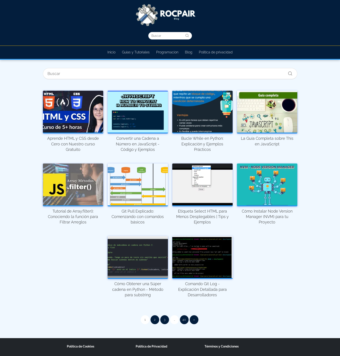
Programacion (167, 52)
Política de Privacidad (151, 346)
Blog (188, 52)
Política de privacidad (216, 52)
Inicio (111, 52)
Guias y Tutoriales (136, 52)
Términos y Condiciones (222, 346)
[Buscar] (187, 35)
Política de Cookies (80, 346)
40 (184, 319)
